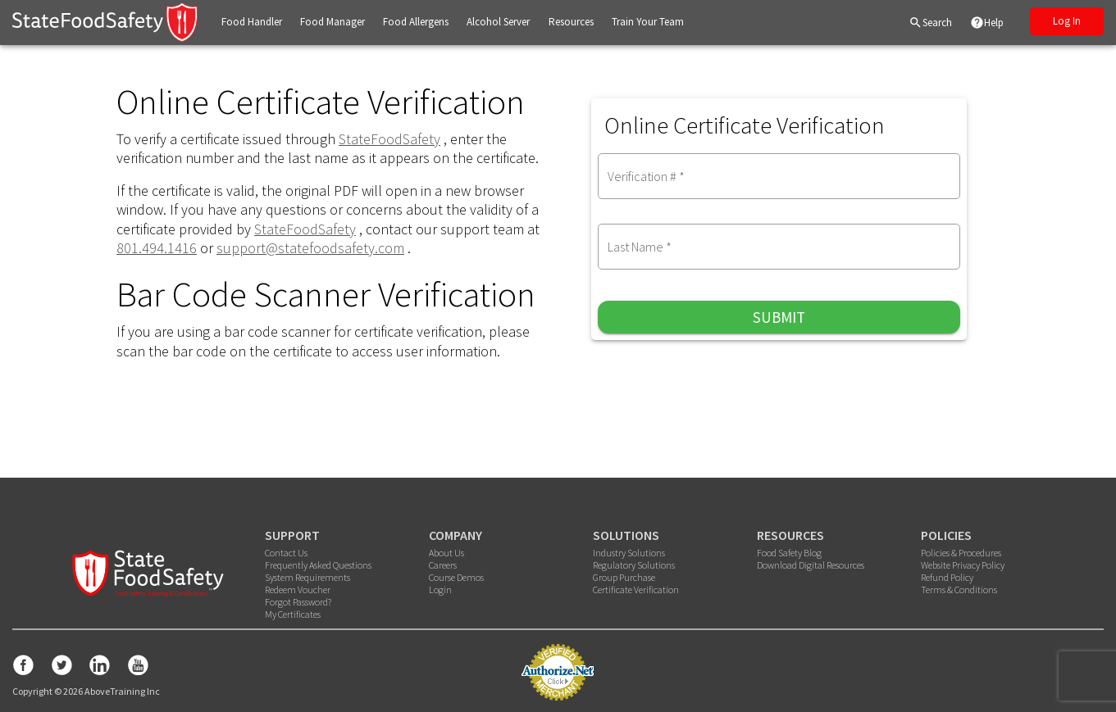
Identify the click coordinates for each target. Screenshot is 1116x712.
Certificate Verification (636, 589)
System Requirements (307, 577)
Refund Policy (947, 577)
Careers (443, 565)
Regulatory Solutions (634, 565)
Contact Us (286, 552)
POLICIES (946, 535)
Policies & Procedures (961, 552)
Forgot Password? (298, 602)
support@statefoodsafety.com (310, 247)
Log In (1067, 21)
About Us (446, 552)
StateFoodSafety (389, 138)
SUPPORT (292, 535)
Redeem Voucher (297, 589)
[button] (251, 22)
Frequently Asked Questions (318, 565)
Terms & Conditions (959, 589)
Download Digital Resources (810, 565)
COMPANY (455, 535)
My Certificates (293, 614)
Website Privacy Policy (962, 565)
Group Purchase (624, 577)
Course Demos (456, 577)
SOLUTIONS (626, 535)
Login (440, 589)
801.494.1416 (156, 247)
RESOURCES (790, 535)
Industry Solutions (629, 552)
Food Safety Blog (789, 552)
